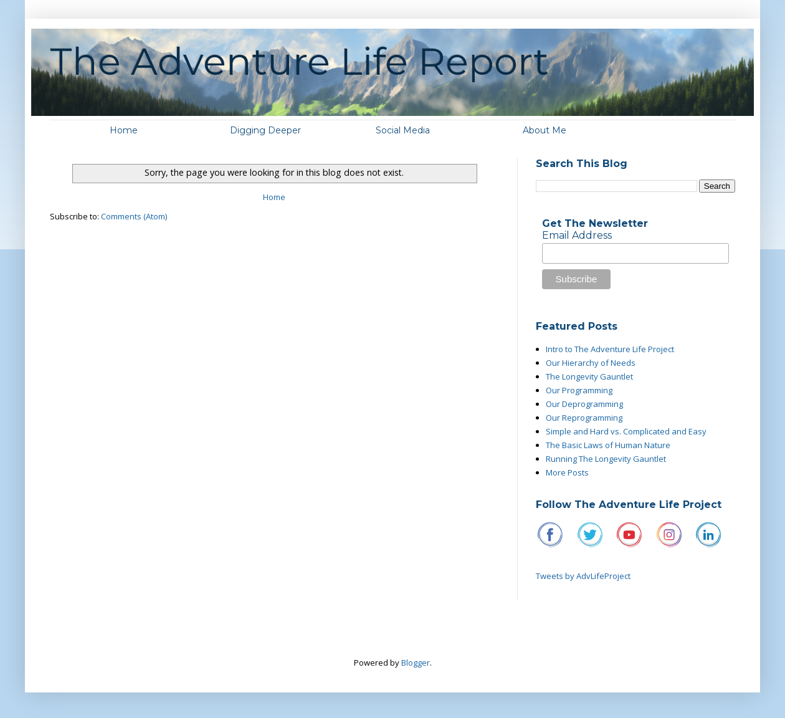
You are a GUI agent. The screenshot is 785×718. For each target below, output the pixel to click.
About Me (544, 130)
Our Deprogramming (584, 403)
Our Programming (579, 390)
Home (124, 130)
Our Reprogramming (584, 417)
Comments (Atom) (134, 216)
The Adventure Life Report (299, 61)
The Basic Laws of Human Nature (608, 445)
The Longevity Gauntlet (589, 376)
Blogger (415, 662)
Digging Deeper (265, 130)
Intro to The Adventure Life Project (610, 349)
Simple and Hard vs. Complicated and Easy (626, 431)
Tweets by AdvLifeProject (583, 576)
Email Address (577, 235)
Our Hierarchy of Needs (590, 362)
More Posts (567, 472)
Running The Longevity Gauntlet (606, 458)
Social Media (403, 130)
